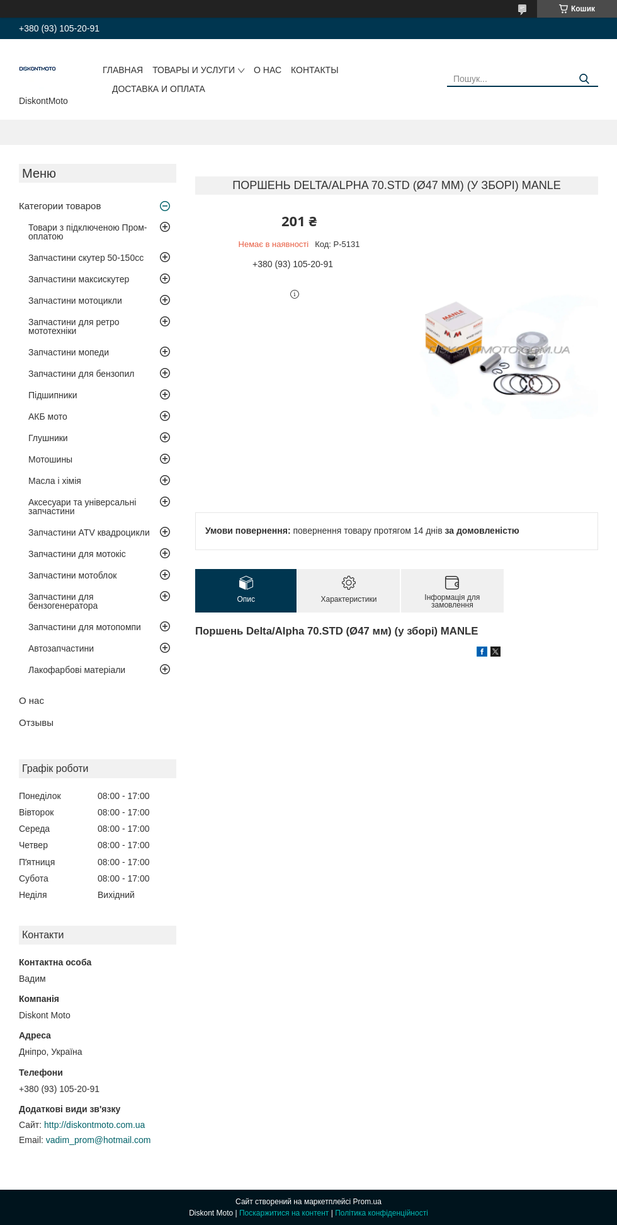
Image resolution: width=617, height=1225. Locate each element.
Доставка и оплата (158, 89)
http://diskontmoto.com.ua (94, 1125)
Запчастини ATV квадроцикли (89, 532)
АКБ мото (47, 416)
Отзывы (36, 722)
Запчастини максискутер (78, 279)
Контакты (315, 70)
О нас (267, 70)
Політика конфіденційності (381, 1213)
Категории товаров (60, 205)
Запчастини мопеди (68, 352)
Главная (123, 70)
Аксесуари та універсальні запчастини (82, 506)
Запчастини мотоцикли (75, 301)
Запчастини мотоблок (72, 575)
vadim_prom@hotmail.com (98, 1140)
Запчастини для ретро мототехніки (73, 326)
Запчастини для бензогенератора (63, 601)
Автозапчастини (61, 648)
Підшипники (52, 395)
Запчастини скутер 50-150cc (86, 258)
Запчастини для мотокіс (77, 554)
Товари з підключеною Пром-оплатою (87, 231)
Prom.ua (367, 1201)
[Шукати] (584, 79)
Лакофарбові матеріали (76, 670)
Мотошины (50, 459)
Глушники (48, 438)
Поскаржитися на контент (284, 1213)
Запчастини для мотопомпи (84, 627)
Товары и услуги (193, 70)
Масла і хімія (54, 481)
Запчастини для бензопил (81, 374)
